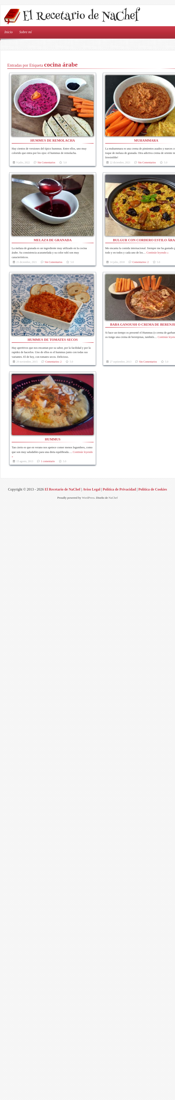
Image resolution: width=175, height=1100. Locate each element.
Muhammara (146, 140)
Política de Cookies (152, 489)
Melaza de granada (53, 240)
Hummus (52, 439)
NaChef (113, 497)
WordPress (88, 497)
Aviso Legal (91, 489)
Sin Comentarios (46, 162)
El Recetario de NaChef (80, 17)
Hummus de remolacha (52, 140)
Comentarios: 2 (140, 262)
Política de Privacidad (119, 489)
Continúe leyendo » (157, 252)
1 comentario (48, 461)
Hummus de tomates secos (53, 339)
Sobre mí (25, 32)
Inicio (8, 32)
